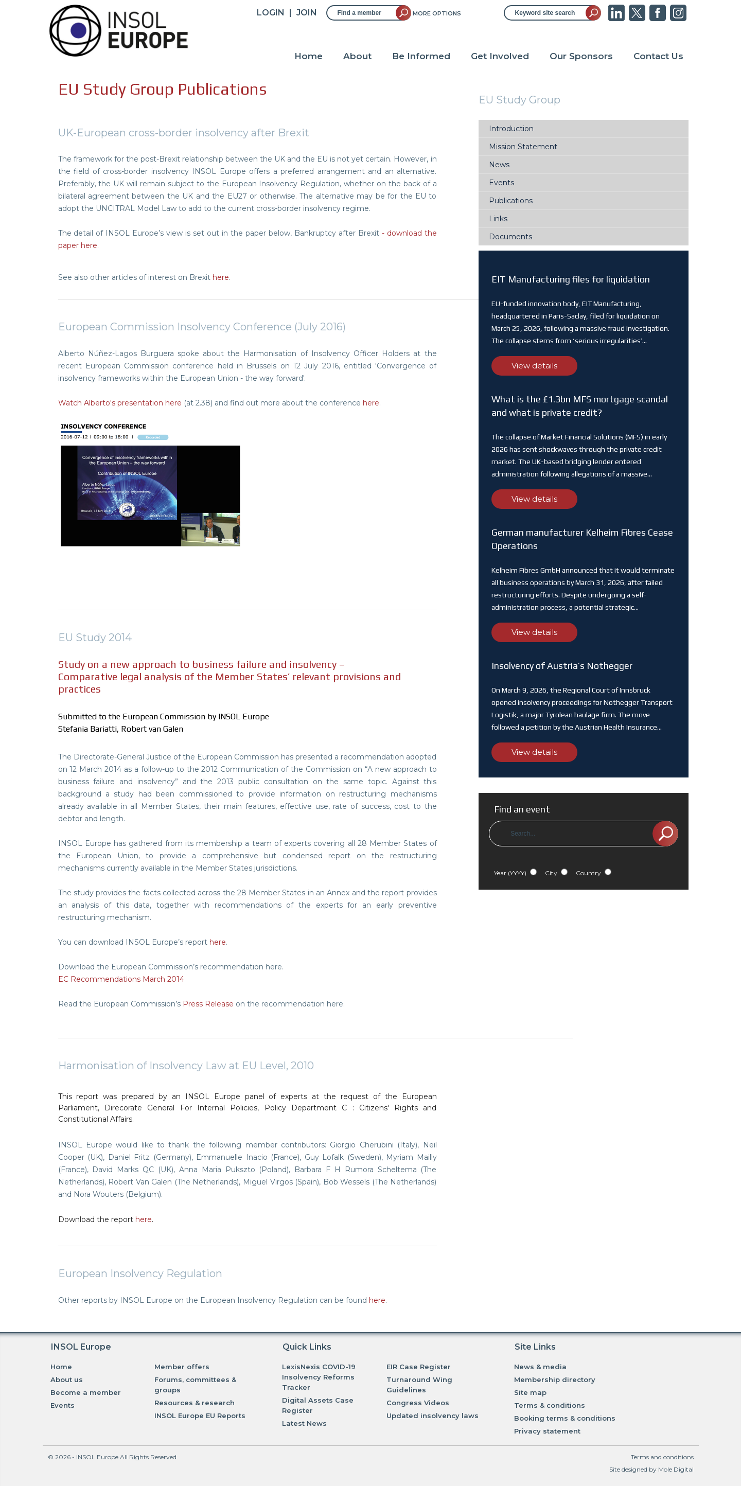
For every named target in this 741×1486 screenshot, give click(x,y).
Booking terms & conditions (564, 1418)
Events (501, 182)
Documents (510, 236)
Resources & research (194, 1403)
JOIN (306, 12)
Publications (511, 200)
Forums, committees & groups (195, 1384)
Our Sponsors (581, 56)
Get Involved (500, 56)
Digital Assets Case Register (318, 1405)
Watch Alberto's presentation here (120, 403)
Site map (530, 1392)
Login (271, 12)
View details (534, 365)
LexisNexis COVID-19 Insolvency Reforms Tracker (319, 1377)
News (499, 164)
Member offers (181, 1367)
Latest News (304, 1423)
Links (498, 218)
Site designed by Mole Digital (651, 1469)
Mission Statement (523, 146)
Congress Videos (417, 1403)
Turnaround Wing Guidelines (419, 1384)
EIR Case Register (418, 1367)
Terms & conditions (549, 1405)
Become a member (85, 1392)
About (357, 56)
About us (66, 1379)
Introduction (511, 128)
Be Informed (421, 56)
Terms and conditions (662, 1457)
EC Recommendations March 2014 (121, 979)
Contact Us (658, 56)
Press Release (208, 1004)
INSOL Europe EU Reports (199, 1415)
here (221, 277)
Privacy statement (547, 1431)
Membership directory (554, 1379)
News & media (540, 1367)
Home (308, 56)
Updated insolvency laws (432, 1415)
